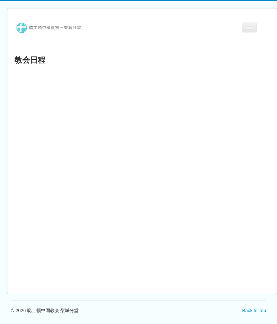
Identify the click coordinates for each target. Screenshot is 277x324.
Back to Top (254, 310)
